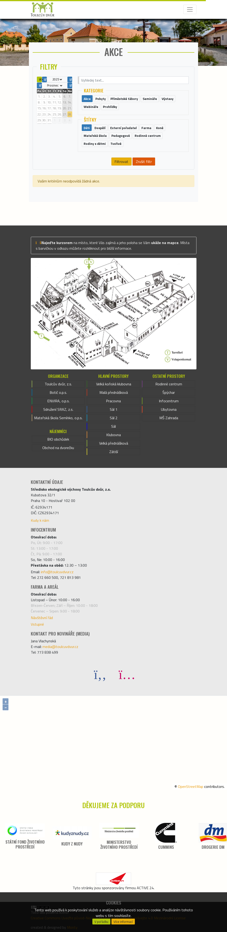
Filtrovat (121, 161)
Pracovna (113, 401)
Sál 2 (113, 418)
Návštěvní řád (42, 617)
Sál (113, 426)
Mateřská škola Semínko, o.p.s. (58, 418)
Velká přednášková (113, 443)
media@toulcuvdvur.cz (60, 646)
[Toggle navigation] (189, 9)
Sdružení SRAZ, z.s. (58, 409)
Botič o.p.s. (58, 392)
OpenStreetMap (190, 786)
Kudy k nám (40, 520)
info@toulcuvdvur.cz (57, 572)
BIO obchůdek (58, 439)
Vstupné (37, 624)
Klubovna (113, 435)
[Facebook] (100, 674)
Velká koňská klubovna (113, 384)
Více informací (123, 921)
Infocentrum (169, 401)
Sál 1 (113, 409)
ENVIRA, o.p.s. (58, 401)
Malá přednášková (113, 392)
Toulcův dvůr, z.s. (58, 384)
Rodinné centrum (168, 384)
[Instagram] (127, 674)
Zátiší (113, 451)
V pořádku (101, 921)
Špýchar (168, 392)
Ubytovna (168, 409)
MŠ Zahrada (168, 418)
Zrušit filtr (144, 161)
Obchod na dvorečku (58, 447)
